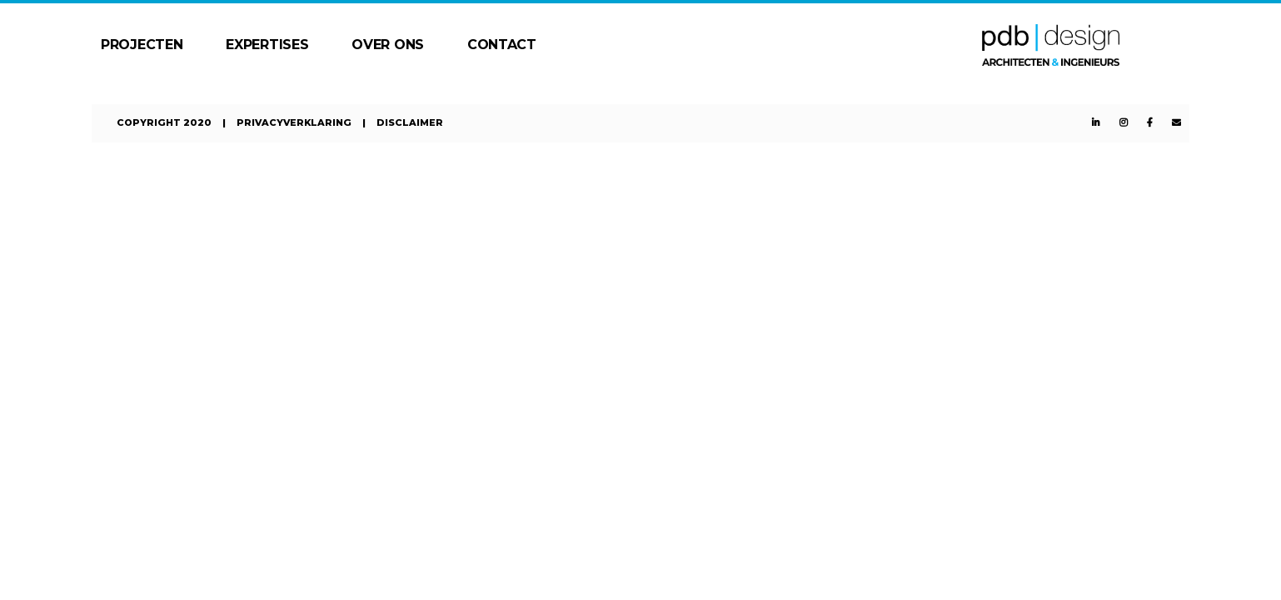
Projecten (141, 44)
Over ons (387, 44)
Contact (501, 44)
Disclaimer (409, 122)
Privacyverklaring (294, 122)
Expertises (267, 44)
